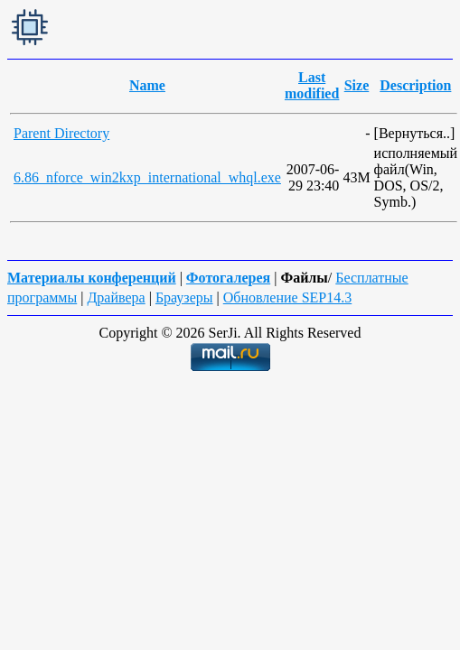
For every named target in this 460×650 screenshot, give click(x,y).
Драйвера (116, 297)
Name (147, 85)
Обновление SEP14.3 (287, 297)
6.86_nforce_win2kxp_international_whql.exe (147, 177)
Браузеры (184, 297)
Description (415, 85)
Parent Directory (61, 133)
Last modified (312, 85)
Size (357, 85)
